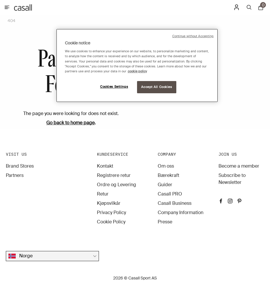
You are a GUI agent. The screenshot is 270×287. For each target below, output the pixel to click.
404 (11, 20)
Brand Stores (20, 166)
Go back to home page (70, 123)
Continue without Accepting (193, 36)
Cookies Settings (114, 87)
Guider (165, 185)
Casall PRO (170, 194)
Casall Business (174, 203)
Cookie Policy (111, 222)
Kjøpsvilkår (108, 203)
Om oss (166, 166)
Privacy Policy (111, 212)
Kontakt (105, 166)
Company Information (180, 212)
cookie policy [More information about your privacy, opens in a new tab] (137, 71)
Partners (15, 175)
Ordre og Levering (116, 185)
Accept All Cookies (156, 87)
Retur (103, 194)
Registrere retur (114, 175)
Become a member (239, 166)
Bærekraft (168, 175)
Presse (165, 222)
